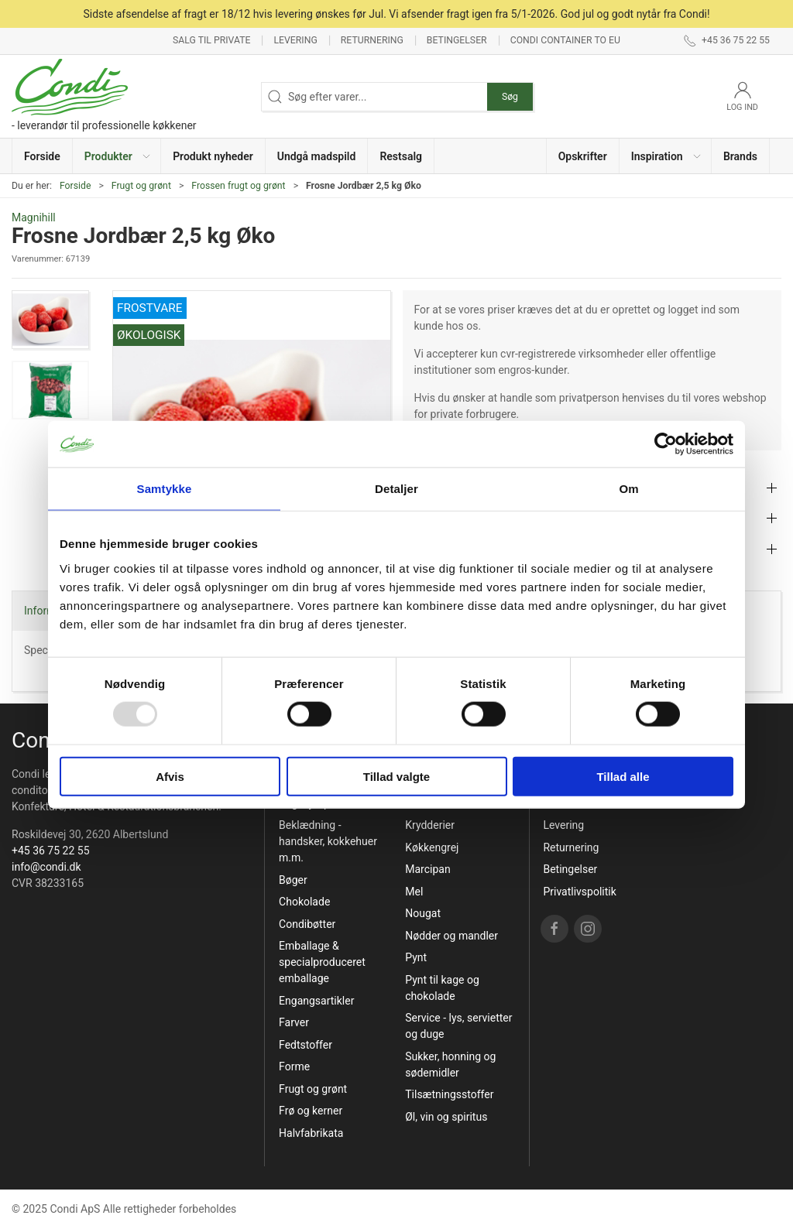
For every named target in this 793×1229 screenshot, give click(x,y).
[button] (117, 156)
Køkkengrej (431, 847)
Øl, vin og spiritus (446, 1117)
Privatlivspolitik (579, 891)
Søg (510, 96)
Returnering (372, 40)
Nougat (423, 913)
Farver (294, 1022)
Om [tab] (628, 488)
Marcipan (427, 869)
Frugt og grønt (141, 185)
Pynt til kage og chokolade (442, 988)
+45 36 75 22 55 (51, 850)
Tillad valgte (396, 775)
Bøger (293, 880)
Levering (295, 40)
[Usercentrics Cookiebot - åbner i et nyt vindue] (665, 444)
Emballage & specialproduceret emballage (322, 962)
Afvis (170, 775)
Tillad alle (622, 775)
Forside (75, 185)
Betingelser (457, 40)
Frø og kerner (310, 1110)
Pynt (416, 957)
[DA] (104, 96)
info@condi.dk (46, 867)
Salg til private (211, 40)
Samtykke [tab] (164, 488)
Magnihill (34, 217)
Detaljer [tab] (396, 488)
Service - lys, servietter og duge (458, 1026)
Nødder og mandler (451, 935)
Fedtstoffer (305, 1045)
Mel (414, 891)
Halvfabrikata (311, 1133)
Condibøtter (307, 924)
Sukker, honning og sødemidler (450, 1064)
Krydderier (430, 825)
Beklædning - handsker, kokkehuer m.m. (328, 841)
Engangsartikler (316, 1000)
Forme (294, 1066)
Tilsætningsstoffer (449, 1094)
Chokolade (304, 901)
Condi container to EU (565, 40)
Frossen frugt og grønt (238, 185)
